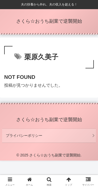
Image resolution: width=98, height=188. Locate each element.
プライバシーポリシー (24, 135)
